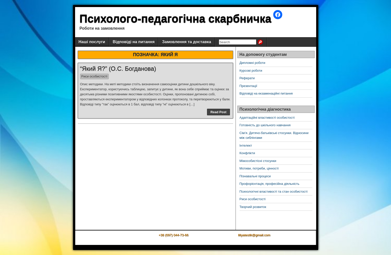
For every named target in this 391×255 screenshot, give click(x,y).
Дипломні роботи (252, 63)
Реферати (247, 78)
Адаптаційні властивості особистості (267, 117)
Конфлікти (247, 153)
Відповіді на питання (134, 42)
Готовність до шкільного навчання (265, 125)
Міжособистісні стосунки (258, 161)
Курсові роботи (251, 70)
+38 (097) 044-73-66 (173, 235)
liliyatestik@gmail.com (254, 235)
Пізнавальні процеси (255, 176)
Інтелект (246, 145)
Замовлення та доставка (186, 42)
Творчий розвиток (253, 207)
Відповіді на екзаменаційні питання (266, 93)
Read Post (218, 112)
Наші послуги (92, 42)
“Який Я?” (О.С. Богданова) (118, 68)
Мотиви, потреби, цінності (259, 168)
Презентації (248, 86)
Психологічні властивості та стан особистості (274, 191)
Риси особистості (94, 76)
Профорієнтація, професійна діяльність (270, 184)
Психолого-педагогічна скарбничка (175, 18)
